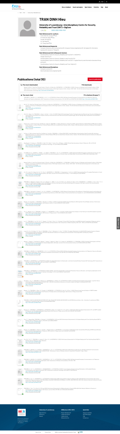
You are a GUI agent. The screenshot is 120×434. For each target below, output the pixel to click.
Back (21, 12)
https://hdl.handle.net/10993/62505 (33, 204)
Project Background (66, 412)
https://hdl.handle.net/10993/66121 (33, 117)
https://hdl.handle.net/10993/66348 (33, 137)
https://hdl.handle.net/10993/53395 (33, 293)
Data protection (65, 418)
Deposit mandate (88, 412)
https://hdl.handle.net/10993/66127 (33, 235)
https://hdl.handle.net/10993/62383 (33, 214)
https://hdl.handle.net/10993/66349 (33, 108)
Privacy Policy (48, 432)
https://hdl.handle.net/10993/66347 (33, 127)
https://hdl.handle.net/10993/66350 (46, 90)
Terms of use (38, 432)
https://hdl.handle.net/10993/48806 (33, 312)
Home (24, 12)
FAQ (84, 416)
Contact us (86, 418)
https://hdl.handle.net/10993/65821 (33, 145)
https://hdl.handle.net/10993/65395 (33, 194)
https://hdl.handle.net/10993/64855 (33, 174)
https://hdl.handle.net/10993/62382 (33, 244)
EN (106, 1)
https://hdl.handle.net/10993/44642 (33, 391)
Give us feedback (66, 7)
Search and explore (78, 7)
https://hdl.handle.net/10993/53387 (33, 263)
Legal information (66, 414)
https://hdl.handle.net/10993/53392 (33, 284)
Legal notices (65, 416)
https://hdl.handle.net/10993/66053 (33, 185)
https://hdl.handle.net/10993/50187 (33, 322)
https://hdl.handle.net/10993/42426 (33, 382)
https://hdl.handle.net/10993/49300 (33, 302)
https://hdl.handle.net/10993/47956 (90, 99)
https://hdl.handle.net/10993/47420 (33, 332)
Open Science (88, 7)
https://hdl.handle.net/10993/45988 (33, 361)
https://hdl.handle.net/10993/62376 (33, 223)
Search (41, 416)
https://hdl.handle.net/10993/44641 (33, 371)
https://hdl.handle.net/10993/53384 (33, 273)
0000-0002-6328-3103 (58, 30)
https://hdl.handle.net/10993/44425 (33, 352)
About (106, 7)
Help (102, 7)
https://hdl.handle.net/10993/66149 (33, 155)
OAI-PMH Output (87, 414)
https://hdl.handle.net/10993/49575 (33, 342)
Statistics (96, 7)
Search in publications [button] (95, 79)
